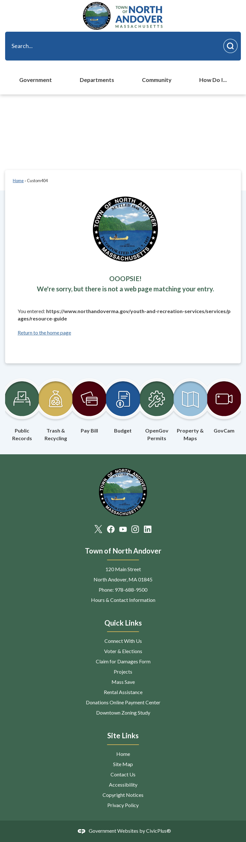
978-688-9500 (131, 590)
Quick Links (123, 623)
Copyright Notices (123, 795)
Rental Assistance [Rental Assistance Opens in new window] (123, 692)
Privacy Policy (123, 805)
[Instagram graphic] (135, 529)
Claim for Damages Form (123, 661)
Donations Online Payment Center (123, 702)
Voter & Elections (123, 651)
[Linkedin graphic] (148, 529)
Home (18, 180)
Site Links (123, 735)
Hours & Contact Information (123, 600)
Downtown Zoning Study (123, 712)
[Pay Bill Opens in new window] (89, 402)
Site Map (123, 764)
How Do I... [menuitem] (213, 80)
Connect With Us (123, 641)
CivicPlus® (158, 831)
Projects (123, 671)
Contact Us (123, 774)
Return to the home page (44, 332)
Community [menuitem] (156, 80)
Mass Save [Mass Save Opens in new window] (123, 682)
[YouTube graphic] (123, 529)
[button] (230, 46)
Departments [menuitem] (97, 80)
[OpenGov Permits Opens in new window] (157, 406)
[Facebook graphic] (111, 529)
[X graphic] (98, 529)
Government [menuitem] (35, 80)
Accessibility (123, 784)
